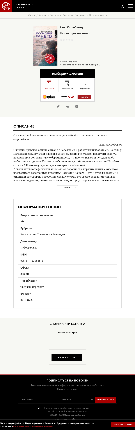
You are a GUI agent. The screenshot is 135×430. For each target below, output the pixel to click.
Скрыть (67, 188)
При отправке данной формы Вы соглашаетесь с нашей (67, 409)
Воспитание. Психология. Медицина (81, 65)
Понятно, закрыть (123, 424)
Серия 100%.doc (69, 62)
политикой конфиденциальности (71, 411)
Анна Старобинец (71, 27)
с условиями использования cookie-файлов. (33, 426)
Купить (84, 97)
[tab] (50, 85)
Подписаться (105, 399)
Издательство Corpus (74, 415)
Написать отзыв (66, 357)
